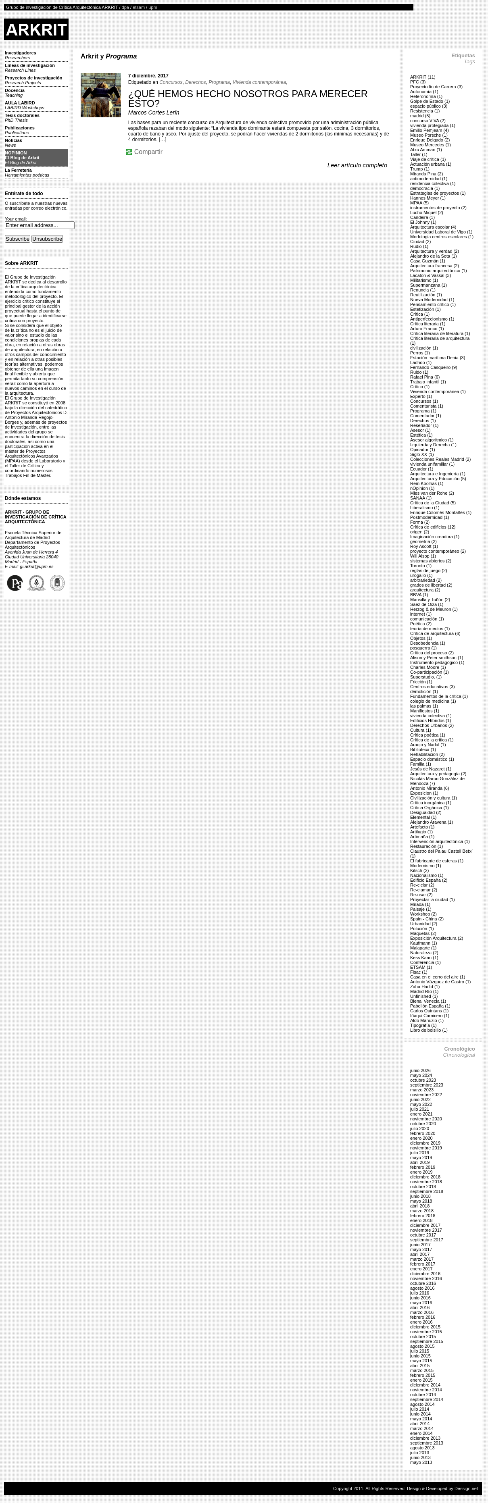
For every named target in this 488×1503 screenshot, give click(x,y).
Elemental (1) (423, 817)
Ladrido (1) (421, 362)
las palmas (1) (424, 706)
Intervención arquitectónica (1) (440, 841)
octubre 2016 (423, 1283)
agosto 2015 (422, 1346)
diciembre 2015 (425, 1326)
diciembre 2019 (425, 1143)
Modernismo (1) (425, 865)
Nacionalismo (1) (427, 875)
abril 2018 (420, 1205)
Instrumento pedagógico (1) (437, 662)
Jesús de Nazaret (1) (430, 768)
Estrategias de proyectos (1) (438, 193)
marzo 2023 (422, 1089)
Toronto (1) (421, 565)
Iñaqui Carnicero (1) (429, 1015)
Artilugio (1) (421, 831)
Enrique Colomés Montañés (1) (440, 512)
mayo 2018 (421, 1201)
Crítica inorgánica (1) (430, 802)
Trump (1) (420, 169)
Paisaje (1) (421, 909)
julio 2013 (419, 1452)
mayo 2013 (421, 1462)
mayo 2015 (421, 1360)
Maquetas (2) (423, 933)
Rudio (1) (419, 246)
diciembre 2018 (425, 1176)
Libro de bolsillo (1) (429, 1030)
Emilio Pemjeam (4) (429, 130)
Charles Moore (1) (428, 667)
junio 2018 (420, 1196)
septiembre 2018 (426, 1191)
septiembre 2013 (426, 1443)
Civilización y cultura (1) (433, 797)
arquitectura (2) (425, 589)
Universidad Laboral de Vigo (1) (441, 231)
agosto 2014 (422, 1404)
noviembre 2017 (426, 1230)
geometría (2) (423, 541)
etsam (139, 7)
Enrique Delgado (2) (430, 139)
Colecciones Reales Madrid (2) (440, 459)
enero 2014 (421, 1433)
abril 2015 (420, 1365)
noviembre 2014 (426, 1389)
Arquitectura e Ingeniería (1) (437, 473)
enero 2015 (421, 1380)
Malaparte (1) (423, 947)
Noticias (13, 143)
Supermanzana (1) (428, 285)
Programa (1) (423, 410)
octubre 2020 (423, 1123)
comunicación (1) (427, 618)
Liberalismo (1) (425, 507)
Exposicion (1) (424, 793)
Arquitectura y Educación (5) (438, 478)
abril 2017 (420, 1254)
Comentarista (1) (426, 406)
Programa (219, 82)
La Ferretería (27, 172)
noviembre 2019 (426, 1147)
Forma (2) (420, 522)
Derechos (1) (423, 420)
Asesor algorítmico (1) (432, 439)
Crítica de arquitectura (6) (435, 633)
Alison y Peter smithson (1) (436, 657)
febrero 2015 (422, 1375)
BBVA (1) (419, 594)
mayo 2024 (421, 1075)
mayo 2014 (421, 1418)
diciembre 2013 (425, 1438)
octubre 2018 (423, 1186)
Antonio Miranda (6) (429, 788)
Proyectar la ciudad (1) (432, 899)
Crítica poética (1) (427, 735)
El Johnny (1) (423, 222)
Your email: (16, 218)
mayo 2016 (421, 1302)
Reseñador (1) (424, 425)
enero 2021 (421, 1114)
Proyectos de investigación (33, 80)
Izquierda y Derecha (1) (433, 444)
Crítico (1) (420, 386)
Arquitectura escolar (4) (433, 227)
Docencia (15, 93)
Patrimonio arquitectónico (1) (438, 270)
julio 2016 (419, 1293)
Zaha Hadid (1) (425, 986)
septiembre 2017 (426, 1239)
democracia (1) (425, 188)
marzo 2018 (422, 1210)
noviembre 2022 (426, 1094)
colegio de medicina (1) (433, 701)
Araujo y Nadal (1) (428, 744)
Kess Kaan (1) (424, 957)
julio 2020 (419, 1128)
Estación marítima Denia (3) (437, 357)
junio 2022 (420, 1099)
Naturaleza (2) (424, 952)
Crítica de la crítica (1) (432, 739)
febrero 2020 (422, 1133)
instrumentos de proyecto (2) (438, 207)
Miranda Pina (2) (426, 173)
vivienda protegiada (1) (432, 125)
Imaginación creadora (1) (434, 536)
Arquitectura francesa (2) (434, 265)
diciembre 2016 (425, 1273)
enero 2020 (421, 1138)
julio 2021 (419, 1109)
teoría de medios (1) (430, 628)
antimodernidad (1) (428, 178)
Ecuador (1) (421, 468)
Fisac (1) (419, 972)
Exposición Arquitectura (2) (436, 938)
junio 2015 (420, 1355)
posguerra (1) (423, 647)
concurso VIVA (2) (428, 120)
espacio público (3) (428, 106)
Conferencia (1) (425, 962)
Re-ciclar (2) (422, 885)
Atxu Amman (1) (426, 149)
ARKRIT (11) (423, 77)
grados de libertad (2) (431, 585)
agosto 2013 (422, 1447)
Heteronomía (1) (426, 96)
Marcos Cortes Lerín (153, 112)
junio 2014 (420, 1413)
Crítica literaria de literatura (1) (440, 333)
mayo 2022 (421, 1104)
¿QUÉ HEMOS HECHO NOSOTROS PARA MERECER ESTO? (248, 98)
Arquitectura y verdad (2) (434, 251)
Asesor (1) (420, 430)
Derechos (195, 82)
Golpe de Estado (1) (430, 101)
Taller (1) (419, 154)
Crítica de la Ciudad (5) (433, 502)
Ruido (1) (419, 372)
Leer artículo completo (357, 165)
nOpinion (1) (422, 488)
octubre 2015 (423, 1336)
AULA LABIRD (24, 105)
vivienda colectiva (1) (431, 715)
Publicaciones (20, 130)
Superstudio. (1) (426, 676)
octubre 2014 (423, 1394)
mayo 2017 (421, 1249)
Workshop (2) (423, 914)
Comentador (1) (425, 415)
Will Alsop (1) (423, 556)
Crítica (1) (420, 314)
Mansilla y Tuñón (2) (430, 599)
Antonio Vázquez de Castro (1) (440, 981)
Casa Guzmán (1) (427, 260)
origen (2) (419, 531)
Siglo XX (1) (422, 454)
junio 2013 (420, 1457)
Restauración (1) (426, 846)
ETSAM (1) (421, 967)
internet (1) (421, 614)
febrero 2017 (422, 1264)
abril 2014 (420, 1423)
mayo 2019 (421, 1157)
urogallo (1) (421, 575)
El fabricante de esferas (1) (436, 860)
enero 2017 (421, 1268)
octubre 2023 (423, 1080)
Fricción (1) (421, 681)
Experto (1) (421, 396)
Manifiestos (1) (424, 710)
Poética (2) (421, 623)
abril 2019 (420, 1162)
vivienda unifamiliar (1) (432, 464)
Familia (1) (420, 764)
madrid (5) (420, 115)
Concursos (170, 82)
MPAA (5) (419, 202)
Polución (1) (422, 928)
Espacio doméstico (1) (432, 759)
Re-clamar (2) (423, 889)
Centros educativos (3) (432, 686)
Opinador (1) (422, 449)
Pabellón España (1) (430, 1005)
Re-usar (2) (421, 894)
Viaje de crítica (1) (428, 159)
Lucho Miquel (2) (426, 212)
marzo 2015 (422, 1370)
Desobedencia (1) (427, 643)
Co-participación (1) (429, 672)
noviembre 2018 (426, 1181)
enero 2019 (421, 1172)
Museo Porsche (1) (429, 135)
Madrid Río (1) (424, 991)
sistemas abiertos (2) (430, 560)
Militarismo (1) (424, 280)
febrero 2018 (422, 1215)
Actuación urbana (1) (430, 164)
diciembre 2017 (425, 1225)
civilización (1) (424, 348)
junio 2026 (420, 1070)
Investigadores (20, 55)
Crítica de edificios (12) (433, 527)
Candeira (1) (422, 217)
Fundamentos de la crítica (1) (439, 696)
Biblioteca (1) (423, 749)
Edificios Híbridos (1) (430, 720)
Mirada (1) (420, 904)
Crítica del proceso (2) (432, 652)
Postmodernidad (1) (429, 517)
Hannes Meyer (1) (428, 198)
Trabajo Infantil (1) (428, 381)
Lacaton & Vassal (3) (430, 275)
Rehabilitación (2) (427, 754)
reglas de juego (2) (428, 570)
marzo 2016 (422, 1312)
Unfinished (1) (424, 996)
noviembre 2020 (426, 1118)
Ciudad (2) (420, 241)
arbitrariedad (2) (426, 580)
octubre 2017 (423, 1234)
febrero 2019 (422, 1167)
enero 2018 (421, 1220)
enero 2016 (421, 1322)
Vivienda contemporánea (259, 82)
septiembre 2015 (426, 1341)
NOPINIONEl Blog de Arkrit (22, 157)
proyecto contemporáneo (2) (438, 551)
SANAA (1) (421, 497)
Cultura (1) (420, 730)
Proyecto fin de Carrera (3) (436, 86)
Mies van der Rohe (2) (432, 493)
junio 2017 (420, 1244)
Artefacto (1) (422, 826)
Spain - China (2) (427, 918)
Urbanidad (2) (423, 923)
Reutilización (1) (426, 294)
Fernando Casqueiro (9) (433, 367)
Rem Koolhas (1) (427, 483)
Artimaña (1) (422, 836)
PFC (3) (418, 81)
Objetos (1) (421, 638)
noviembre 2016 (426, 1278)
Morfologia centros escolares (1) (441, 236)
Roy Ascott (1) (424, 546)
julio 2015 (419, 1351)
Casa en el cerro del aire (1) (437, 976)
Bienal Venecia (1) (428, 1001)
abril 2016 (420, 1307)
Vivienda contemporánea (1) (438, 391)
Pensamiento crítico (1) (433, 304)
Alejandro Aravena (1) (431, 822)
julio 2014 (419, 1409)
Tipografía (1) (423, 1025)
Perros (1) (420, 352)
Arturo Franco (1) (427, 328)
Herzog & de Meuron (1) (434, 609)
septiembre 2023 (426, 1084)
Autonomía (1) (424, 91)
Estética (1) (421, 435)
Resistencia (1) (425, 110)
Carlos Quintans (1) (429, 1010)
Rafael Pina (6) (425, 377)
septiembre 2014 (426, 1399)
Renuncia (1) (423, 289)
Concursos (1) (424, 401)
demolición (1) (424, 691)
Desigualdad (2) (426, 812)
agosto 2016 (422, 1288)
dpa (125, 7)
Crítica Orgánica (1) (429, 807)
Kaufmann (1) (423, 943)
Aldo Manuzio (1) (427, 1020)
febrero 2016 (422, 1317)
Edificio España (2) (428, 880)
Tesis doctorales (22, 118)
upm (152, 7)
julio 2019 (419, 1152)
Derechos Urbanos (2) (432, 725)
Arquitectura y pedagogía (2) (438, 773)
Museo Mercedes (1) (430, 144)
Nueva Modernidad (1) (432, 299)
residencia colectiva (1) (433, 183)
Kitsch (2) (419, 870)
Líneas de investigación (30, 68)
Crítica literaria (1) (427, 323)
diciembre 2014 (425, 1384)
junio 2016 (420, 1297)
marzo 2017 (422, 1259)
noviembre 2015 (426, 1331)
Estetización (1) (425, 309)
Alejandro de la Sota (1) (433, 256)
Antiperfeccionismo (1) (432, 318)
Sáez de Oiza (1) (427, 604)
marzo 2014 (422, 1428)
